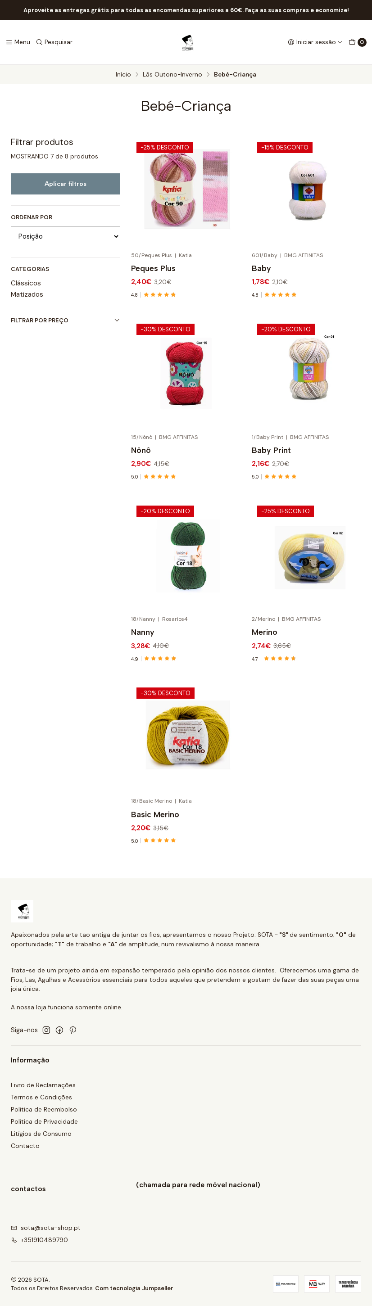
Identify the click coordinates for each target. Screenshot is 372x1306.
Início (123, 75)
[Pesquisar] (54, 42)
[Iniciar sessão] (315, 42)
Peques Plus (153, 268)
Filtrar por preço (65, 320)
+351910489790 (39, 1240)
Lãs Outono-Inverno (172, 75)
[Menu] (17, 42)
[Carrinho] (358, 42)
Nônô (141, 481)
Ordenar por (31, 217)
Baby (261, 268)
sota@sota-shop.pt (46, 1228)
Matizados (27, 294)
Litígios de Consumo (41, 1134)
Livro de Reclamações (43, 1085)
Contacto (25, 1146)
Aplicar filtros (65, 184)
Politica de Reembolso (44, 1109)
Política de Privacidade (44, 1121)
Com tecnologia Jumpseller (134, 1288)
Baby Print (271, 492)
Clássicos (26, 283)
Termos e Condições (41, 1097)
